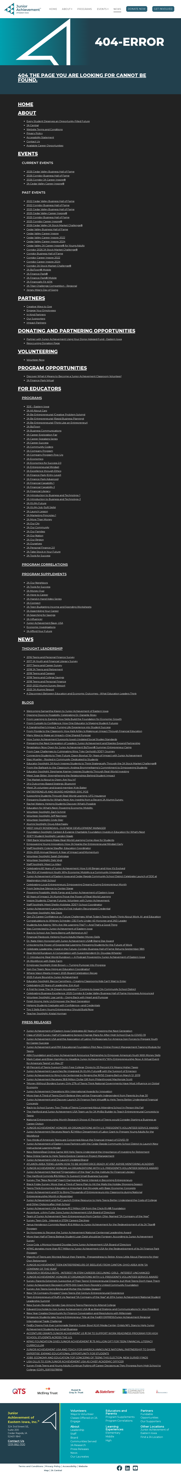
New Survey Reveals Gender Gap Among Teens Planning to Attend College (71, 1305)
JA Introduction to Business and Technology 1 (53, 495)
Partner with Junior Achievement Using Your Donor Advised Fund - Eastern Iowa (74, 339)
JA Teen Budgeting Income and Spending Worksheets (59, 606)
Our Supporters (36, 318)
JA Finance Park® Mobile (42, 277)
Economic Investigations (41, 627)
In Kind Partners (36, 314)
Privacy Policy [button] (53, 1466)
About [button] (74, 1426)
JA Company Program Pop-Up (45, 454)
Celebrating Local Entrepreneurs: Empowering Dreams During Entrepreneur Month (77, 884)
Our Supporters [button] (151, 1421)
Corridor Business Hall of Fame (45, 253)
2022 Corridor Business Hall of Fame (48, 205)
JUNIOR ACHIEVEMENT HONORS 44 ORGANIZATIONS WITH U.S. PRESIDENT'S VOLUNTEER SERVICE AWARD (93, 1168)
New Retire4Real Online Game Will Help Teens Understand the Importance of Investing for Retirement (88, 1151)
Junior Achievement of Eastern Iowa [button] (155, 1431)
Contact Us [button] (16, 1441)
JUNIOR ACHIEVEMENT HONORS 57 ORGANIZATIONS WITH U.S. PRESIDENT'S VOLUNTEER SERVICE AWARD (92, 1276)
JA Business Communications (44, 430)
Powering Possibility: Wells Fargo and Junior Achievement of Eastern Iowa (70, 892)
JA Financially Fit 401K (39, 281)
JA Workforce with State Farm (44, 960)
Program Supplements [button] (120, 1416)
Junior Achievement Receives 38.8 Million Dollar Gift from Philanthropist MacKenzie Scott (79, 1079)
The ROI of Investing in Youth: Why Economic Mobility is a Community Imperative (74, 872)
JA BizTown (33, 426)
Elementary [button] (113, 1432)
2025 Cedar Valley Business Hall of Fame (50, 209)
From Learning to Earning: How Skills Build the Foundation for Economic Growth (74, 719)
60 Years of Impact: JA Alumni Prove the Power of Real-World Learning (69, 896)
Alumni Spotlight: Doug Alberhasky (47, 823)
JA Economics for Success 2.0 (44, 462)
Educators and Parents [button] (116, 1412)
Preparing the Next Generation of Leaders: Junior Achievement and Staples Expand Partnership (83, 743)
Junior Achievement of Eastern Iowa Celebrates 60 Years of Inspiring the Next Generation (79, 1030)
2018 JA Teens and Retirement (45, 669)
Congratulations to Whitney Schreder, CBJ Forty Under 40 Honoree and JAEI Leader (77, 920)
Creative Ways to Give (39, 306)
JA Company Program (40, 450)
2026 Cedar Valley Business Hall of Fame (50, 171)
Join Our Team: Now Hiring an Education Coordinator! (58, 969)
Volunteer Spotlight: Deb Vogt (44, 860)
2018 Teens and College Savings (45, 677)
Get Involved (163, 9)
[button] (71, 9)
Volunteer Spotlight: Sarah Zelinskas (48, 856)
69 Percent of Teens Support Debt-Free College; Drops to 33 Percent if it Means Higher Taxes (82, 1067)
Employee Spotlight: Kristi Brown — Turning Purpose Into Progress (66, 965)
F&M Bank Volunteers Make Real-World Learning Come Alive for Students (70, 840)
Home (53, 9)
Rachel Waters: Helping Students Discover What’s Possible (61, 803)
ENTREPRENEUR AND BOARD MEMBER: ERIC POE (57, 791)
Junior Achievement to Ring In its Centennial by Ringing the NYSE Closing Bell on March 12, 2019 (83, 1075)
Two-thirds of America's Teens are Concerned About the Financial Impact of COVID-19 (78, 1139)
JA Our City (33, 523)
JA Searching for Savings (41, 615)
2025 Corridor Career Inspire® (44, 221)
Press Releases (36, 1022)
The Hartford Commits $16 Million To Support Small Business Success (67, 1176)
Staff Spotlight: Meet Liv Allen (44, 864)
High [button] (109, 1440)
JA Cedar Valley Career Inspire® (45, 183)
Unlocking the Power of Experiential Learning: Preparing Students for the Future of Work (79, 944)
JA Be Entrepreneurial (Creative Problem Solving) (56, 414)
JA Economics (35, 458)
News (117, 9)
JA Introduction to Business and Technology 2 (54, 499)
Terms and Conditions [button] (30, 1466)
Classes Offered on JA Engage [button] (83, 1419)
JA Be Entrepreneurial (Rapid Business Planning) (55, 418)
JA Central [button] (56, 1470)
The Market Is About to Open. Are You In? (51, 779)
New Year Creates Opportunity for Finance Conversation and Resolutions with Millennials (79, 1313)
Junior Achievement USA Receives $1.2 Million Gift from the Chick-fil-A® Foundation (76, 1208)
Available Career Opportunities (45, 145)
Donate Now (137, 9)
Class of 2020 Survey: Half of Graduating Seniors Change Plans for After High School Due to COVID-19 (86, 1034)
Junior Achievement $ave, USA (45, 623)
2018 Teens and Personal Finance (46, 681)
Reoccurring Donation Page (43, 343)
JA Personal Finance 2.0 (41, 547)
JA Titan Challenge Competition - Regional (52, 285)
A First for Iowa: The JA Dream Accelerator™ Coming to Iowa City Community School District (81, 989)
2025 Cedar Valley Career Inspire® (47, 213)
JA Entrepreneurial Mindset (43, 467)
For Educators (39, 389)
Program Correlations (45, 564)
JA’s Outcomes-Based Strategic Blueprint (51, 783)
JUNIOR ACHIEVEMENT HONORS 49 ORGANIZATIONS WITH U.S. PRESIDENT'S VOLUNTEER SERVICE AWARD (93, 1127)
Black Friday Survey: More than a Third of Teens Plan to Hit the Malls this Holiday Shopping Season (85, 1184)
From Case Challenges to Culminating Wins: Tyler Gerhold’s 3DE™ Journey (71, 751)
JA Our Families (36, 531)
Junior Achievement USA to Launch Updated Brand (57, 1159)
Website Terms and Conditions (45, 129)
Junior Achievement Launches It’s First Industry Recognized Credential (68, 908)
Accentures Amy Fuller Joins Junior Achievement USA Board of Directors (71, 1212)
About (66, 9)
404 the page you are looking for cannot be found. (82, 77)
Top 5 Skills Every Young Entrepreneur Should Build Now (60, 1009)
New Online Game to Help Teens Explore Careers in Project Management (70, 1155)
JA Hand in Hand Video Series (44, 598)
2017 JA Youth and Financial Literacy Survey (52, 661)
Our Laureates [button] (79, 1456)
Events (102, 9)
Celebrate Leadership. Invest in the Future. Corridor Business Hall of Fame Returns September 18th (85, 948)
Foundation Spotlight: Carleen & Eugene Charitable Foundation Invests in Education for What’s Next (86, 831)
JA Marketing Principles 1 (41, 515)
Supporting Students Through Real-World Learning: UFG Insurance (66, 795)
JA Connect (33, 602)
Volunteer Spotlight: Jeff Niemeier (47, 815)
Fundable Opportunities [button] (149, 1416)
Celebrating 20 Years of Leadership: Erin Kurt (53, 985)
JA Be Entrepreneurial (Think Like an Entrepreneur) (57, 422)
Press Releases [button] (79, 1449)
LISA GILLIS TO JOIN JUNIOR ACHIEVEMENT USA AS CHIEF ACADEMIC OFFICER (75, 1361)
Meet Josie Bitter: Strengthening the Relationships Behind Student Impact (71, 775)
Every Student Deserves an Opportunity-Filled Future (58, 121)
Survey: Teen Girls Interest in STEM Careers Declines (58, 1220)
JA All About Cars (37, 410)
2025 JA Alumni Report (40, 689)
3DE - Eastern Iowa (38, 406)
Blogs (28, 702)
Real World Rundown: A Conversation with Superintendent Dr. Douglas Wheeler (74, 952)
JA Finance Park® (37, 273)
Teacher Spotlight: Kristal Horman (47, 1013)
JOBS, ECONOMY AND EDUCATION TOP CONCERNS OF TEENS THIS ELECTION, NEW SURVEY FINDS (87, 1357)
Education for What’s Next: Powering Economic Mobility (60, 807)
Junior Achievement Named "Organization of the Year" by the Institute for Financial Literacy (81, 1171)
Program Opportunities (52, 368)
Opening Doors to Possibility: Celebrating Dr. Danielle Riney (62, 715)
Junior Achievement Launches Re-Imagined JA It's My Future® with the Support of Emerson (82, 1071)
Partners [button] (147, 1410)
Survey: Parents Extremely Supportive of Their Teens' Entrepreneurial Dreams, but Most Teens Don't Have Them (93, 1280)
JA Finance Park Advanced (42, 479)
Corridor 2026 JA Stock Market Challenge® (52, 249)
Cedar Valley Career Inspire (43, 233)
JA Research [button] (78, 1445)
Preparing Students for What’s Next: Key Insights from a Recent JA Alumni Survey (75, 799)
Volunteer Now (36, 359)
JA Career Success (37, 442)
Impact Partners (36, 322)
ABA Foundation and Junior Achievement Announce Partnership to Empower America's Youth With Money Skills (93, 1055)
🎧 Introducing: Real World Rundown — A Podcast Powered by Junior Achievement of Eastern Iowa (86, 957)
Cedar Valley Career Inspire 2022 (46, 237)
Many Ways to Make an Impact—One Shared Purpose (59, 735)
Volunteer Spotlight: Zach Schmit (46, 811)
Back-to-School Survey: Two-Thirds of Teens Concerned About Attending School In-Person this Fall (85, 1107)
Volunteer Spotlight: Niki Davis (44, 912)
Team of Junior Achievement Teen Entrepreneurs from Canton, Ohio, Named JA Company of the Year (88, 1216)
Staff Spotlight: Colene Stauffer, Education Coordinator (59, 848)
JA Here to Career (37, 594)
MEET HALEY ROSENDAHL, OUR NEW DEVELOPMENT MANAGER (66, 828)
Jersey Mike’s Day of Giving (42, 289)
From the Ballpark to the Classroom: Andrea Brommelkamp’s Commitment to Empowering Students (87, 767)
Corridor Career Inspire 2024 (43, 261)
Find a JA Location (152, 1437)
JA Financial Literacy (38, 491)
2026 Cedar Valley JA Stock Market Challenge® (55, 225)
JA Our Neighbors (37, 582)
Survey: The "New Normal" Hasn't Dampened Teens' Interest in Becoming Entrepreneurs (79, 1180)
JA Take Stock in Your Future (44, 551)
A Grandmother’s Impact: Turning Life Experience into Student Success (69, 727)
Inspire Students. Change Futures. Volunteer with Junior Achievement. (68, 900)
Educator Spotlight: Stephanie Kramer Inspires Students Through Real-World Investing (78, 771)
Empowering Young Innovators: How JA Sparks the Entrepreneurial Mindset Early (75, 844)
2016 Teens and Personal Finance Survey (50, 657)
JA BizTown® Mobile (39, 269)
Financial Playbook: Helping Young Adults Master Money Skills (63, 936)
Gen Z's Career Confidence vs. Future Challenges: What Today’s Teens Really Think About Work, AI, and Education (94, 916)
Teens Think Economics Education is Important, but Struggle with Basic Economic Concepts (81, 1188)
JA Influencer (34, 619)
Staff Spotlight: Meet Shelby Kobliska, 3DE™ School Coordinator (64, 904)
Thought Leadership (42, 648)
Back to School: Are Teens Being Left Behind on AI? (57, 932)
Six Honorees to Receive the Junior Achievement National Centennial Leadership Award (79, 1232)
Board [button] (74, 1437)
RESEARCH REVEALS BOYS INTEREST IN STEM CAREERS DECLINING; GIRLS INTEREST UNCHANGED (88, 1272)
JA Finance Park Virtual (40, 380)
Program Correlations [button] (119, 1420)
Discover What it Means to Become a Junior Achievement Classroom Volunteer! (74, 376)
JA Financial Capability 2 (41, 487)
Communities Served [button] (83, 1441)
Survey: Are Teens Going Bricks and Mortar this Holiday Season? (64, 1288)
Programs (84, 9)
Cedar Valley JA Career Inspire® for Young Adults (55, 245)
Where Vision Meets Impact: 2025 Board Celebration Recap (62, 973)
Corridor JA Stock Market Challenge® (49, 265)
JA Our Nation (35, 535)
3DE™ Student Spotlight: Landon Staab (50, 836)
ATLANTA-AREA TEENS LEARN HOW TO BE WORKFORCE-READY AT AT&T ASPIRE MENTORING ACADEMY (90, 1163)
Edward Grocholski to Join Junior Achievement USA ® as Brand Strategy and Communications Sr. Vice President (93, 1309)
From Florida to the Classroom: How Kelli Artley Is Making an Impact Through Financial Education (84, 731)
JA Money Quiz (35, 590)
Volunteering (38, 351)
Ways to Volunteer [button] (82, 1414)
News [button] (73, 1452)
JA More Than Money (39, 519)
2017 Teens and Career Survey (44, 665)
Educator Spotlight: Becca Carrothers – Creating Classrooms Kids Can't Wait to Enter (76, 981)
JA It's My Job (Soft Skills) (41, 507)
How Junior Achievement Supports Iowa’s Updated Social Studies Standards (72, 739)
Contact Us (33, 141)
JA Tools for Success (38, 555)
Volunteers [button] (78, 1410)
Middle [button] (110, 1436)
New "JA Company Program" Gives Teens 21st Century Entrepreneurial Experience (75, 1292)
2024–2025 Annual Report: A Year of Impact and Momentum (63, 852)
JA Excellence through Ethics (44, 470)
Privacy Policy (35, 133)
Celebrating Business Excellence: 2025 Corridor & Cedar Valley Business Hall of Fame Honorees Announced (90, 993)
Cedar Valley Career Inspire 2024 (46, 241)
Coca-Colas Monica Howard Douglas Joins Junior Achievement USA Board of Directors (79, 1244)
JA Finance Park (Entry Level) (44, 475)
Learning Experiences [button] (114, 1428)
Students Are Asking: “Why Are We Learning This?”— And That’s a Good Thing (72, 924)
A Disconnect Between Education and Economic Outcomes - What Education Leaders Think (81, 693)
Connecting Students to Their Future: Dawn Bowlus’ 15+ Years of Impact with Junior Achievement (84, 755)
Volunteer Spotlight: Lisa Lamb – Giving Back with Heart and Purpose (67, 997)
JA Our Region (35, 539)
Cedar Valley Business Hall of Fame (47, 229)
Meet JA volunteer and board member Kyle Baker (57, 787)
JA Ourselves (34, 543)
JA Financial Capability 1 (40, 483)
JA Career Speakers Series (42, 438)
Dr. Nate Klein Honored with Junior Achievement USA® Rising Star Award (70, 940)
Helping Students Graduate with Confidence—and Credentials (63, 1005)
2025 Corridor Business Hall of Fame (48, 217)
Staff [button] (73, 1433)
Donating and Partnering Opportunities (76, 331)
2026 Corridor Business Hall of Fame (48, 175)
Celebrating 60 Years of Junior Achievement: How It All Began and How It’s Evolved (76, 868)
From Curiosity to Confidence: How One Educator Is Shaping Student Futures (72, 723)
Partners (31, 298)
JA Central (33, 125)
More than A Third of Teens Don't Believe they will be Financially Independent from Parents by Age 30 (87, 1095)
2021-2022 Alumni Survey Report (46, 685)
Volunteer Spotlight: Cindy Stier (45, 819)
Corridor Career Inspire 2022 (43, 257)
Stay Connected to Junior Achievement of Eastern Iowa (59, 928)
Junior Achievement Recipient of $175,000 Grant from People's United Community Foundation (83, 1284)
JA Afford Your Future (39, 631)
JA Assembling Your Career (43, 610)
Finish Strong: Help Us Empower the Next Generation (58, 1001)
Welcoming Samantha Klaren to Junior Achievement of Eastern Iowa (67, 711)
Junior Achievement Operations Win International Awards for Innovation (69, 1091)
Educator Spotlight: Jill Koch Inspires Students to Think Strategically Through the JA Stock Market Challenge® (91, 763)
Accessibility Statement (40, 137)
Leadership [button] (77, 1429)
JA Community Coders (40, 446)
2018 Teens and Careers (41, 673)
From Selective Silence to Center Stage (50, 888)
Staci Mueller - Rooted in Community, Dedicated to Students (62, 759)
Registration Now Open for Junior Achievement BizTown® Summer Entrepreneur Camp (79, 747)
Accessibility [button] (70, 1466)
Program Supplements (44, 574)
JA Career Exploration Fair (42, 434)
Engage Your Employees (41, 310)
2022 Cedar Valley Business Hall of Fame (50, 201)
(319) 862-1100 (16, 1444)
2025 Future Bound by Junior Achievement (52, 977)
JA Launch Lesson (37, 511)
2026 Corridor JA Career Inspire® (46, 179)
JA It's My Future (36, 503)
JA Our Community (38, 527)
